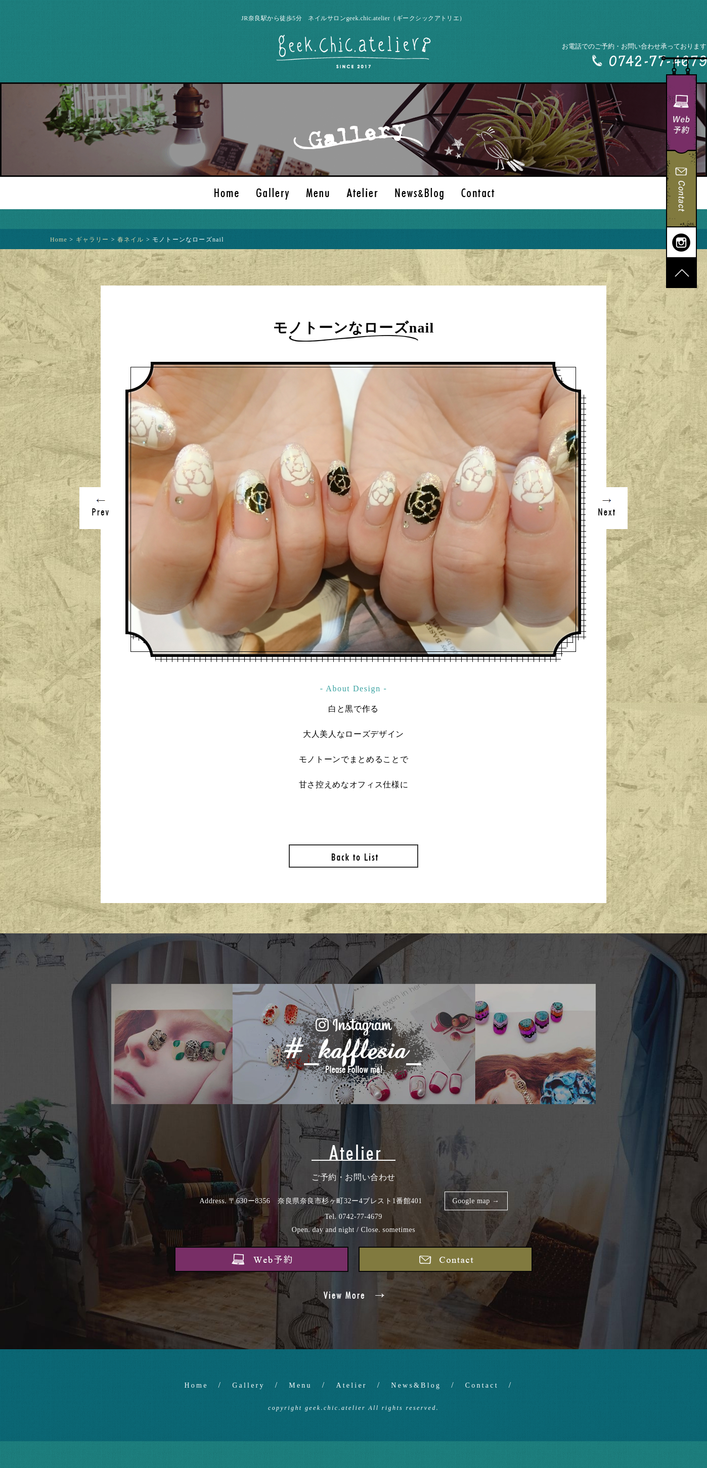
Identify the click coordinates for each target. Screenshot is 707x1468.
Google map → (476, 1201)
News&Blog (416, 1385)
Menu (300, 1385)
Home (196, 1385)
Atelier (351, 1385)
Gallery (248, 1385)
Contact (482, 1385)
